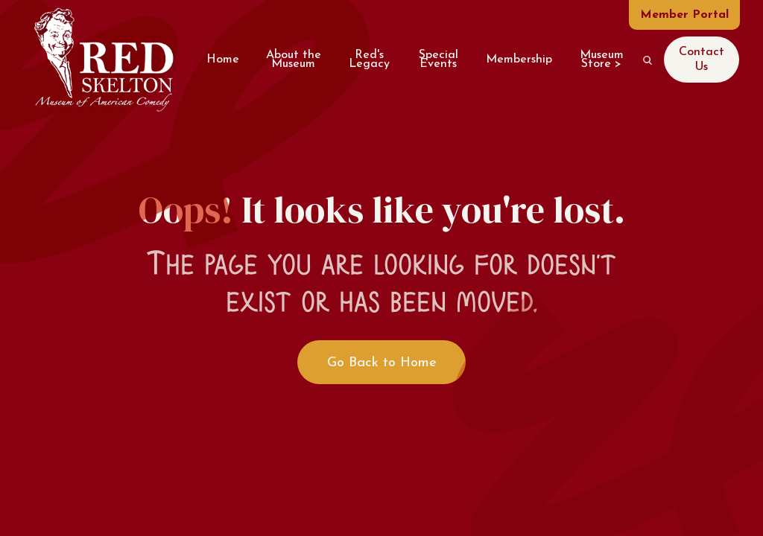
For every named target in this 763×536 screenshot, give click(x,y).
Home (222, 60)
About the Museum (293, 59)
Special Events (438, 59)
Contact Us (701, 59)
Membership (519, 60)
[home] (103, 59)
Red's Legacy (369, 59)
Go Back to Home (382, 363)
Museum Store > (602, 59)
